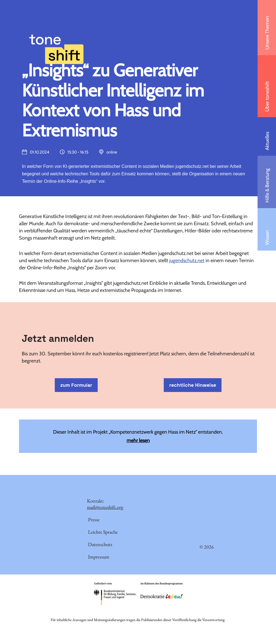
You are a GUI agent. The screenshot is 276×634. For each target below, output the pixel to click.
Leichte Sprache (103, 532)
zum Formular (76, 385)
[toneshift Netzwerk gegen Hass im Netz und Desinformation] (56, 37)
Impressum (98, 557)
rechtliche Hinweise (192, 385)
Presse (94, 520)
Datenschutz (100, 545)
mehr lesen (138, 441)
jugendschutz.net (186, 261)
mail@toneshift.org (105, 507)
